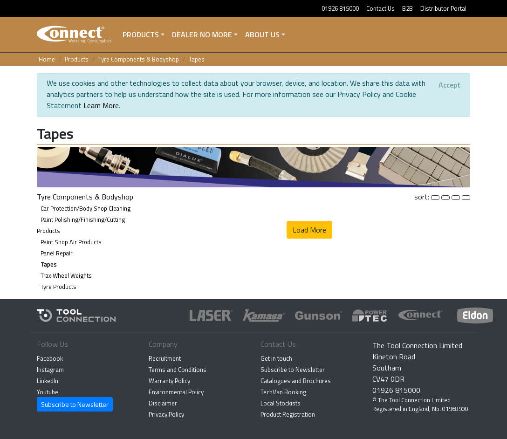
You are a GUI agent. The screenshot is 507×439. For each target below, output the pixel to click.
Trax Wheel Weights (66, 275)
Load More (309, 229)
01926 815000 (340, 8)
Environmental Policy (176, 392)
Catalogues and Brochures (295, 380)
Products (141, 34)
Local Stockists (280, 403)
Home (47, 59)
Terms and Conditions (177, 369)
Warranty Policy (169, 380)
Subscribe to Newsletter (75, 404)
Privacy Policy (166, 414)
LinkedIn (47, 380)
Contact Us (380, 8)
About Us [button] (262, 34)
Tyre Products (58, 286)
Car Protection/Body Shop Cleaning (85, 208)
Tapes (197, 59)
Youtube (47, 392)
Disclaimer (163, 403)
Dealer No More (202, 34)
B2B (407, 8)
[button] (253, 166)
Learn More (101, 105)
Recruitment (165, 358)
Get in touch (276, 358)
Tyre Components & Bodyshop (138, 59)
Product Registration (287, 414)
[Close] (449, 85)
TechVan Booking (283, 392)
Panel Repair (57, 253)
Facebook (50, 358)
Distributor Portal (443, 8)
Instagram (50, 369)
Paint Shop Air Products (71, 242)
